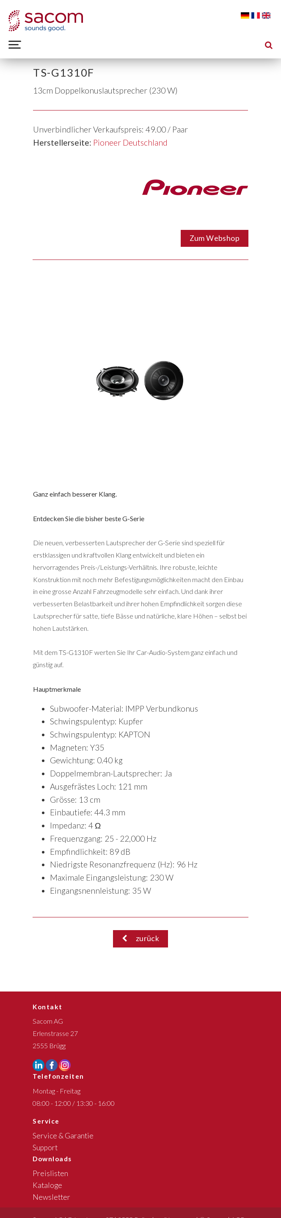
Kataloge (47, 1185)
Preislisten (50, 1173)
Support (45, 1147)
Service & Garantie (63, 1135)
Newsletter (51, 1197)
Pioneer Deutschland (130, 142)
